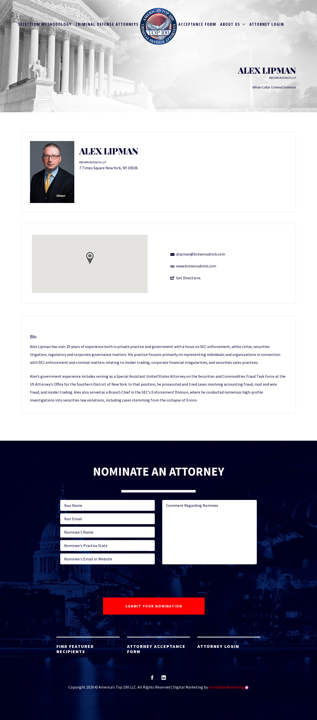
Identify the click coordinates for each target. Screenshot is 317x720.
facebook (152, 679)
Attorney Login (266, 24)
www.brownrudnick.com (196, 265)
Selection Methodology (45, 24)
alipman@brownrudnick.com (200, 254)
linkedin (163, 679)
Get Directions (188, 277)
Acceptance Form (197, 24)
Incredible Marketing (226, 687)
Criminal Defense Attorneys (107, 24)
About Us (230, 24)
